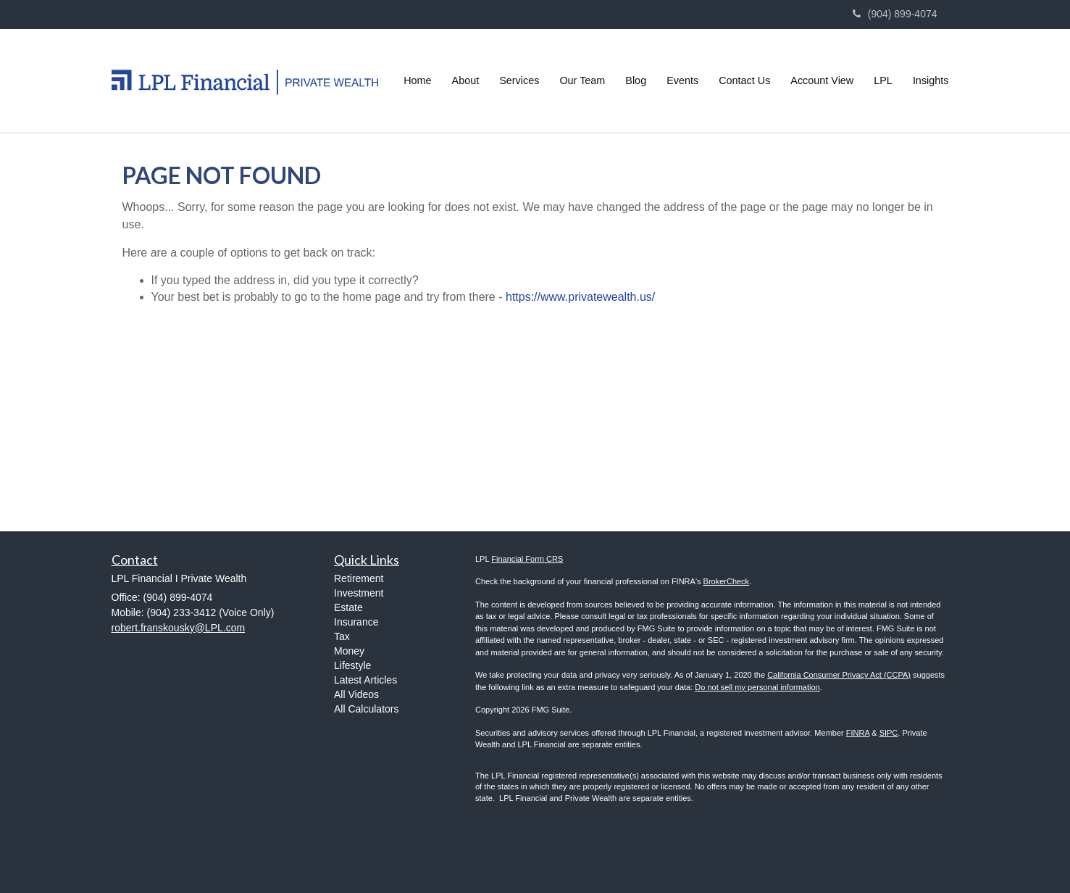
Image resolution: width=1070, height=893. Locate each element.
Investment (358, 593)
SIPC (888, 732)
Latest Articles (365, 680)
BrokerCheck (726, 581)
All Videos (356, 694)
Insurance (356, 622)
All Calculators (366, 709)
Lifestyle (352, 665)
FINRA (857, 732)
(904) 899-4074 (895, 14)
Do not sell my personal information (757, 687)
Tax (342, 636)
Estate (348, 607)
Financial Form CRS (527, 559)
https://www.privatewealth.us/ (580, 297)
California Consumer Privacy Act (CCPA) (839, 674)
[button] (466, 80)
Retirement (358, 578)
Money (349, 651)
